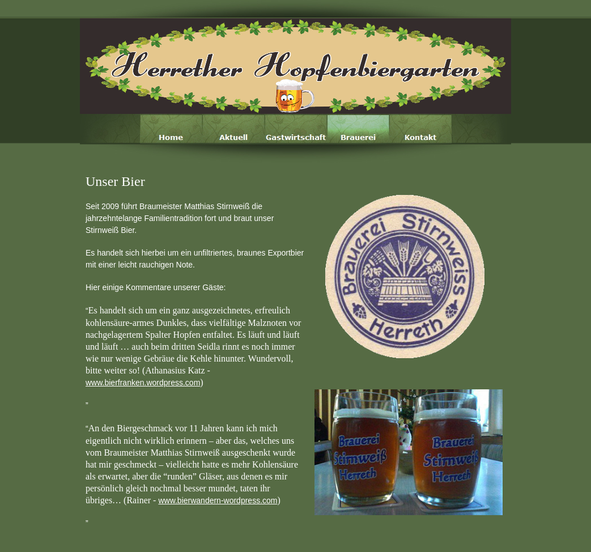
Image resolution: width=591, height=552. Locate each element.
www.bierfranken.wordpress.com (143, 382)
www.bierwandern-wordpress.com (217, 500)
